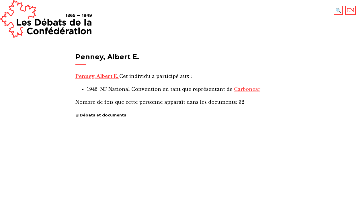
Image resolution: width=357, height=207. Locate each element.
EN (350, 10)
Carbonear (247, 89)
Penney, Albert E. (97, 76)
